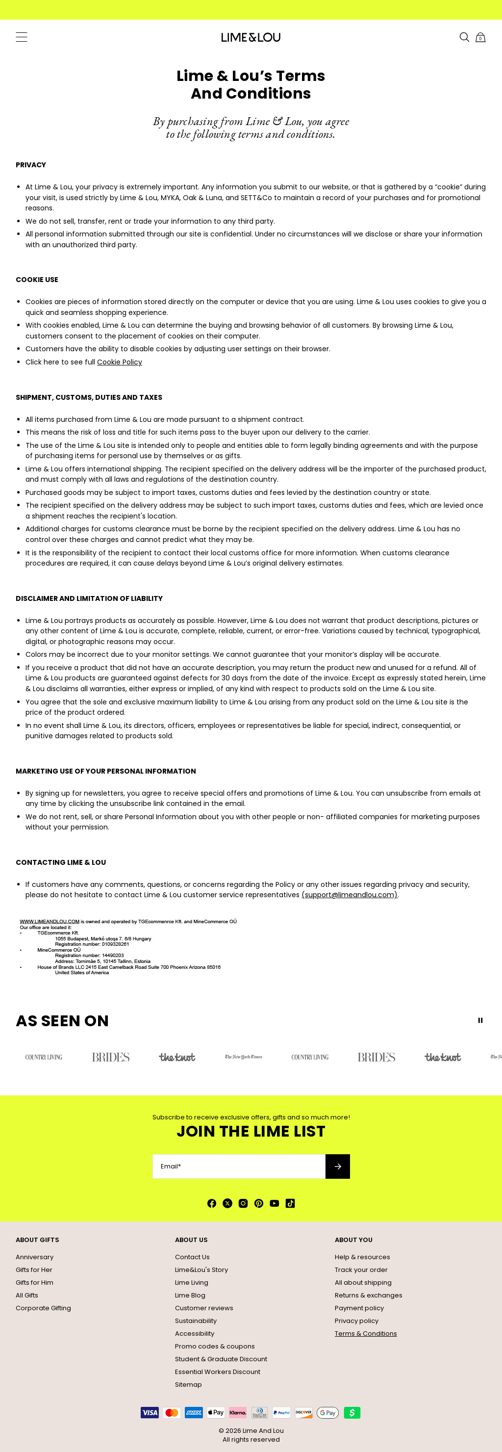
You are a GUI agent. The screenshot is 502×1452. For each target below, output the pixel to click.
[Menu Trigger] (21, 37)
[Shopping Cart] (480, 37)
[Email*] (239, 1166)
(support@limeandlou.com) (349, 895)
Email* (171, 1166)
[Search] (465, 37)
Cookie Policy (119, 362)
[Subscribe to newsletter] (338, 1166)
